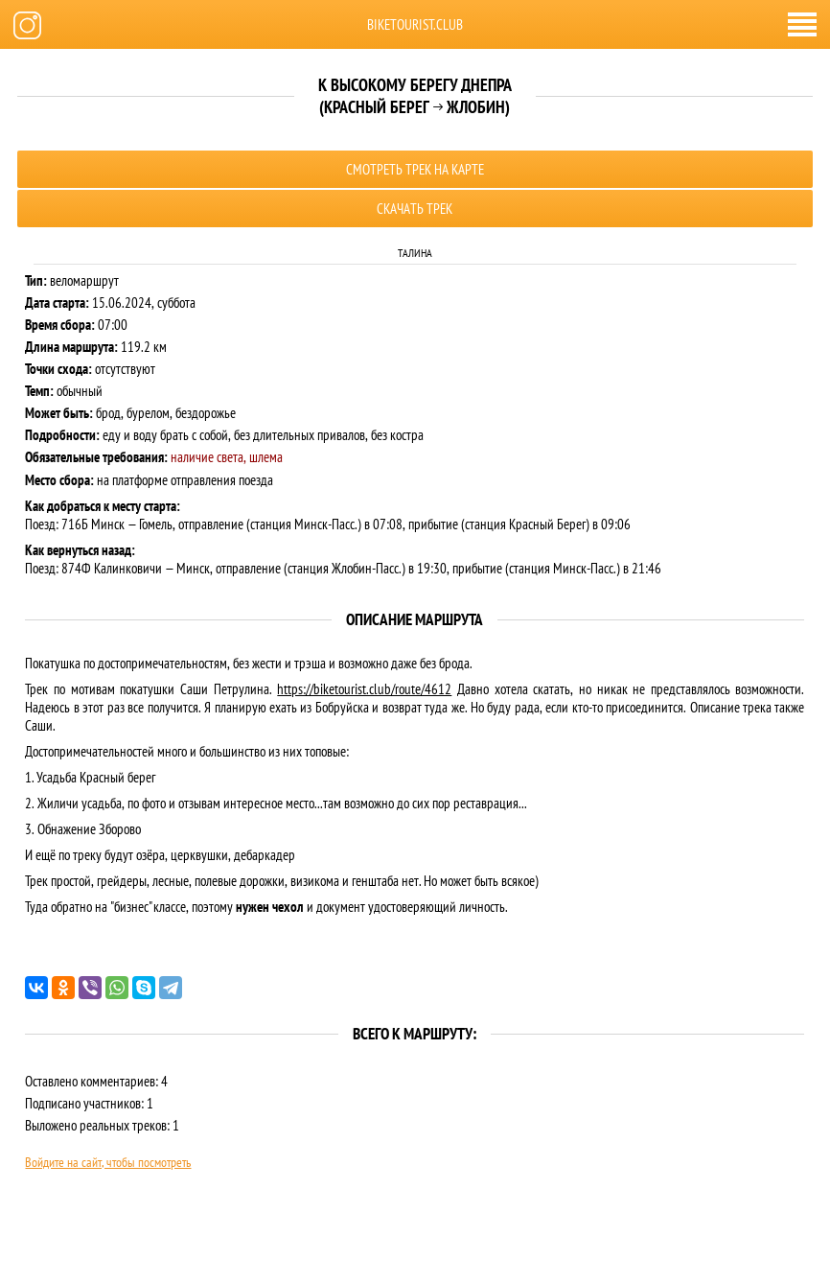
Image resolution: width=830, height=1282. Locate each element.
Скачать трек (414, 208)
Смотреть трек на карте (415, 169)
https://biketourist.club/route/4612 (364, 689)
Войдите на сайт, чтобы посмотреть (108, 1162)
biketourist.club (415, 24)
